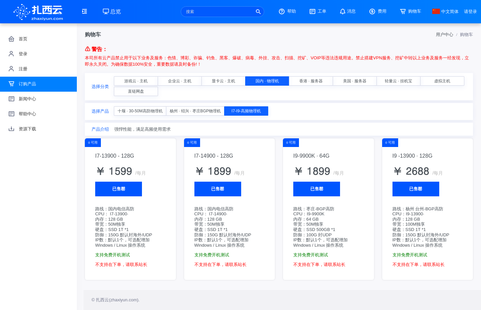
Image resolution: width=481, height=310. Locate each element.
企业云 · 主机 (179, 81)
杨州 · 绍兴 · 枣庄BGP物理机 (195, 111)
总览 (112, 11)
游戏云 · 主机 (136, 81)
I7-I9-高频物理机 (246, 111)
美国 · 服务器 (354, 81)
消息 (347, 11)
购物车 (410, 11)
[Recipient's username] (222, 11)
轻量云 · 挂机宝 (398, 81)
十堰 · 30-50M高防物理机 (140, 111)
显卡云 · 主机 (223, 81)
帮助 (286, 11)
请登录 (470, 11)
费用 (377, 11)
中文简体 (445, 11)
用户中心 (444, 34)
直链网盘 (136, 91)
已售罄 (118, 188)
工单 (317, 11)
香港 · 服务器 (311, 81)
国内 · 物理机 (267, 81)
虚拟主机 (442, 81)
